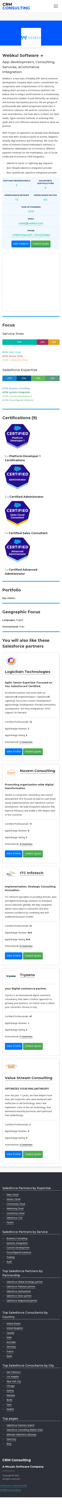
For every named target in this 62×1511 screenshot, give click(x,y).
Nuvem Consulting (37, 770)
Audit (9, 1261)
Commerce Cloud (15, 1213)
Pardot (10, 1222)
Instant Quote (41, 243)
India (9, 1337)
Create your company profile (13, 1485)
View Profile (14, 751)
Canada (10, 1332)
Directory (11, 1438)
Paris (9, 1404)
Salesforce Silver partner (19, 1295)
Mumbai (11, 1395)
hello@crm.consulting (10, 1489)
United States (14, 1323)
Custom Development (18, 1247)
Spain (9, 1355)
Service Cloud (13, 1199)
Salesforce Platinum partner (21, 1286)
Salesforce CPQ (15, 1217)
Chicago (11, 1385)
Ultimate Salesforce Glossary (21, 1434)
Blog (9, 1443)
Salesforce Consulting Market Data (25, 1429)
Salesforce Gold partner (19, 1291)
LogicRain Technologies (27, 671)
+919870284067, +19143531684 (31, 235)
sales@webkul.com (31, 223)
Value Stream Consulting (28, 1078)
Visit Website (21, 243)
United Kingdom (15, 1328)
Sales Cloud (12, 1194)
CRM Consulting (16, 1460)
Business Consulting (17, 1238)
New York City (14, 1381)
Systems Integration (17, 1243)
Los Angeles (13, 1376)
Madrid (10, 1409)
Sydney (10, 1390)
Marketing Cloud (15, 1208)
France (10, 1351)
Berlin (9, 1399)
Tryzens (27, 975)
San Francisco (14, 1371)
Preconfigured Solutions (19, 1252)
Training (11, 1257)
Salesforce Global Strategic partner (25, 1281)
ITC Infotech (31, 873)
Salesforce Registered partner (22, 1300)
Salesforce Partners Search (20, 1425)
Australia (11, 1342)
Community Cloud (16, 1203)
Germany (11, 1346)
